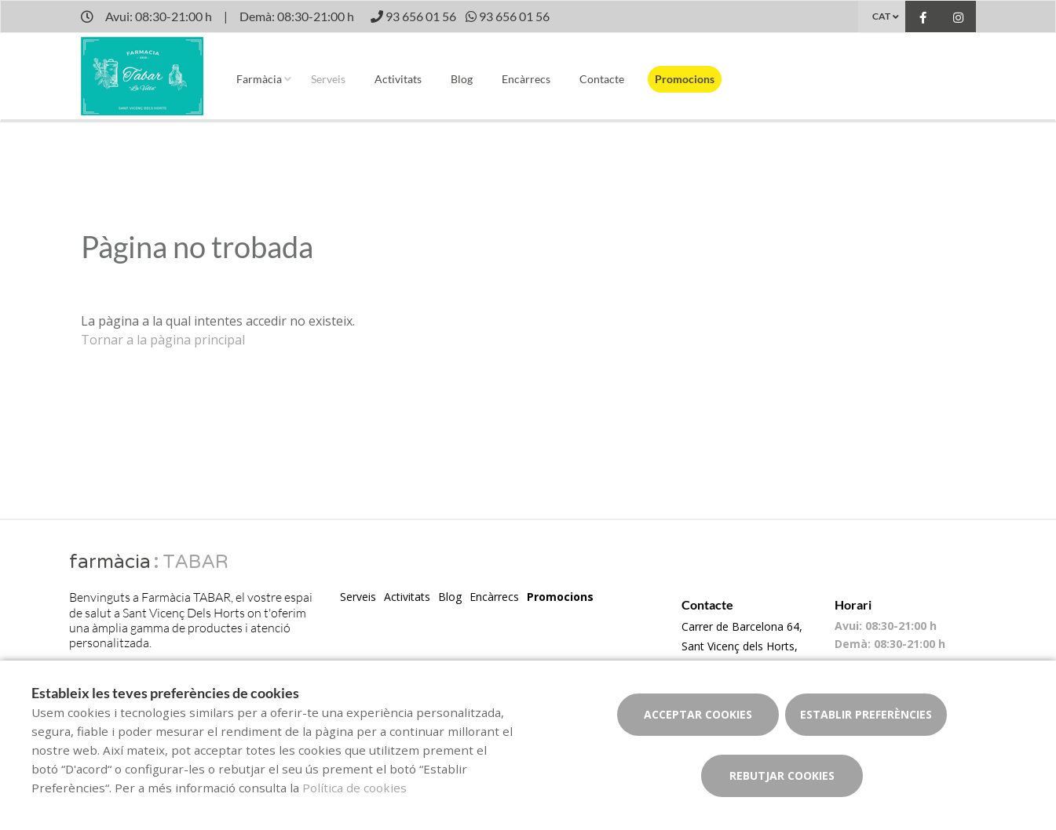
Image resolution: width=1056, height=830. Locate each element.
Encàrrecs (526, 79)
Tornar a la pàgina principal (163, 339)
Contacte (601, 79)
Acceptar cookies (698, 714)
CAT (881, 16)
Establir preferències (866, 714)
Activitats (398, 79)
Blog (462, 79)
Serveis (328, 79)
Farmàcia (259, 79)
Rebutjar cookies (782, 775)
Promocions (684, 79)
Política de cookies (354, 787)
